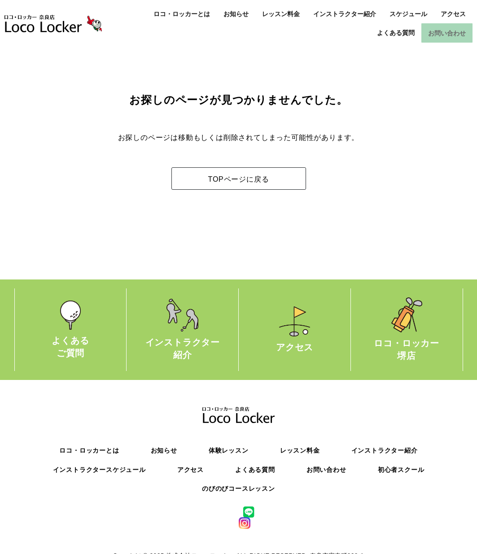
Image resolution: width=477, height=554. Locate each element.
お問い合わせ (447, 32)
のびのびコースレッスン (238, 488)
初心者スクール (401, 468)
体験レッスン (229, 450)
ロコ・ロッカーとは (181, 13)
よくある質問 (396, 32)
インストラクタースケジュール (99, 468)
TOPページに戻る (238, 179)
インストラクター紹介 (344, 13)
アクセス (453, 13)
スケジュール (408, 13)
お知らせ (236, 13)
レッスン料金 (281, 13)
